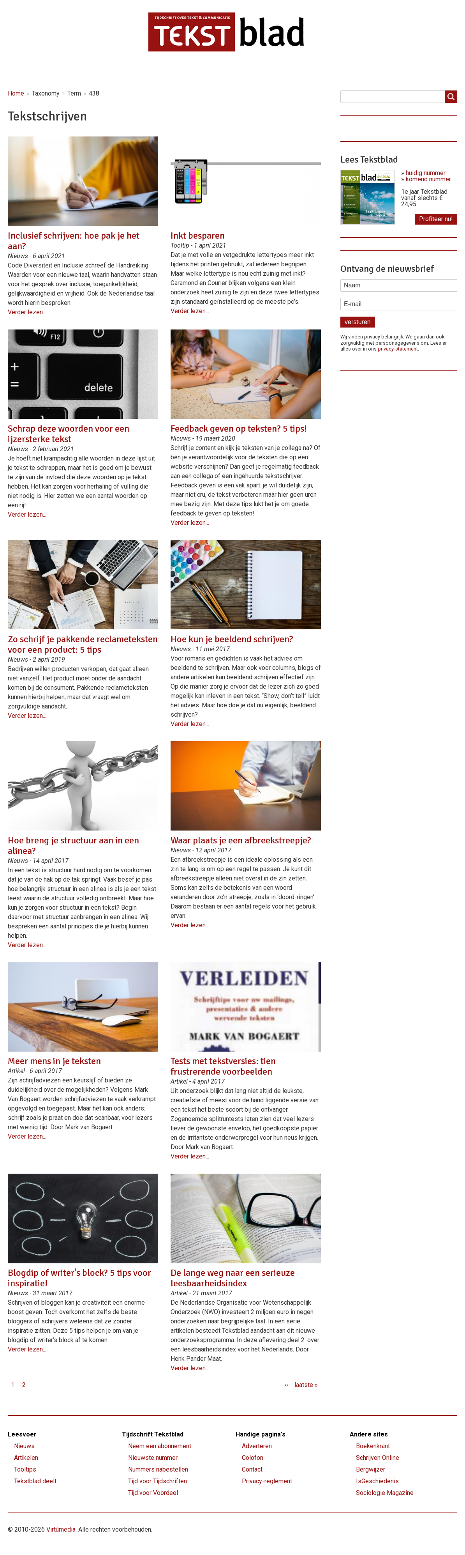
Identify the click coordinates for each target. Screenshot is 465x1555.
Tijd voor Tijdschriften (157, 1481)
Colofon (252, 1457)
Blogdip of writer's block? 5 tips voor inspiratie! (79, 1278)
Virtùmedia (61, 1529)
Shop (275, 70)
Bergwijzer (370, 1469)
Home (28, 70)
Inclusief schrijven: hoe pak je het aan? (73, 241)
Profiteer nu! (436, 219)
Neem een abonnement (159, 1446)
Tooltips (25, 1469)
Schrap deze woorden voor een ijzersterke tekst (68, 434)
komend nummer (428, 179)
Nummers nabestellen (158, 1469)
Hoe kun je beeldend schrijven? (232, 639)
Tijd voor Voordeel (153, 1493)
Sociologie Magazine (385, 1493)
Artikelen (119, 70)
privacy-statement (398, 349)
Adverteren (257, 1446)
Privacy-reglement (267, 1481)
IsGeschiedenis (377, 1481)
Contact (317, 70)
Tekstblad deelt (35, 1481)
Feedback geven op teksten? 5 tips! (239, 428)
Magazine (169, 70)
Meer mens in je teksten (54, 1061)
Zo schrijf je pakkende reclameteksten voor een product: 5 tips (83, 644)
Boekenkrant (373, 1446)
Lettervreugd (225, 70)
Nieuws (72, 70)
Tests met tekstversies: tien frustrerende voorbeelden (223, 1066)
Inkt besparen (198, 235)
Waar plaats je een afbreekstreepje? (241, 840)
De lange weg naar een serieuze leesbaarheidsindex (233, 1278)
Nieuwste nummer (153, 1457)
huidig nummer (426, 173)
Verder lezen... (27, 312)
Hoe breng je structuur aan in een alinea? (73, 845)
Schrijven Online (377, 1457)
